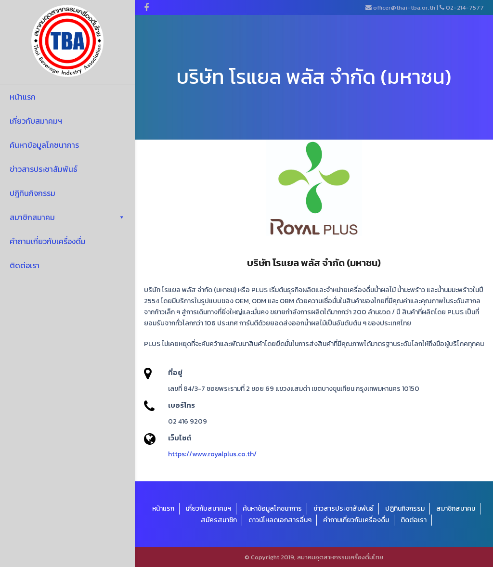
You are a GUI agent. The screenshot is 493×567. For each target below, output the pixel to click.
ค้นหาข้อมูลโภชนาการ (44, 145)
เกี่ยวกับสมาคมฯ (36, 121)
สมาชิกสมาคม (67, 217)
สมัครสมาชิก (219, 520)
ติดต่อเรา (24, 265)
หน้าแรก (23, 97)
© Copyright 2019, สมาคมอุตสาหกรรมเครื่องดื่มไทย (314, 557)
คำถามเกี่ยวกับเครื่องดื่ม (48, 241)
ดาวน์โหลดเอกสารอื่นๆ (279, 520)
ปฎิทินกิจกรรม (32, 193)
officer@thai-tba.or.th (404, 7)
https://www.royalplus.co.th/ (212, 454)
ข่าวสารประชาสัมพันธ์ (44, 169)
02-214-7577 (465, 7)
